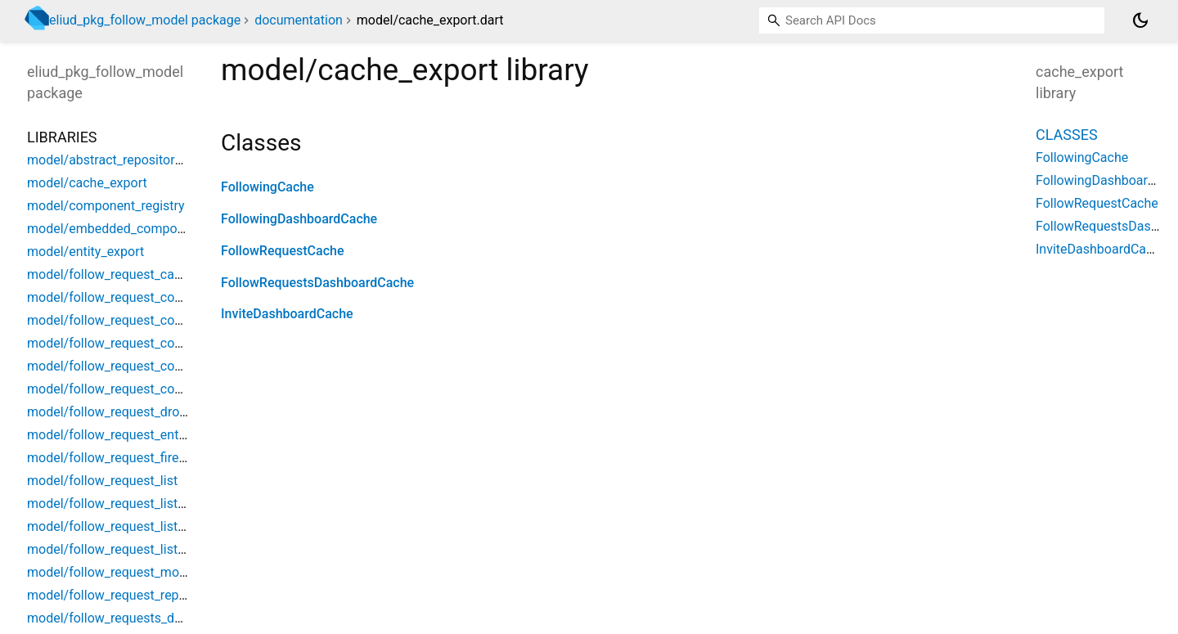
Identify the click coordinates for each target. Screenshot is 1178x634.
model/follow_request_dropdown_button (145, 412)
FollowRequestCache (282, 251)
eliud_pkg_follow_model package (145, 20)
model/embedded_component (115, 228)
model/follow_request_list (102, 480)
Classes (1067, 134)
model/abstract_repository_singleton (134, 160)
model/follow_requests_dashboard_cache (148, 618)
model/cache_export (87, 183)
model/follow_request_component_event (145, 343)
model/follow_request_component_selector (153, 366)
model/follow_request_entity (109, 435)
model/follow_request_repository (122, 595)
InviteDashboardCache (287, 313)
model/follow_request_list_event (121, 526)
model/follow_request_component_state (144, 389)
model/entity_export (85, 251)
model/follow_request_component (127, 297)
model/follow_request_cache (111, 274)
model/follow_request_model (111, 572)
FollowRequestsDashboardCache (317, 282)
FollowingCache (267, 187)
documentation (298, 20)
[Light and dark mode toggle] (1140, 20)
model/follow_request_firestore (118, 457)
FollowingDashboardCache (299, 219)
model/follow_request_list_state (120, 549)
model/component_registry (106, 206)
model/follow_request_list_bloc (118, 503)
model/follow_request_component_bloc (142, 320)
